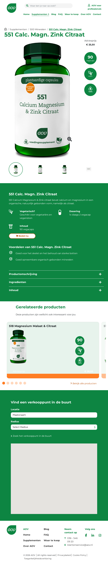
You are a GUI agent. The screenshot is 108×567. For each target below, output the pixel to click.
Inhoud (13, 290)
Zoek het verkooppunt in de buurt (32, 436)
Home (26, 14)
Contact (97, 14)
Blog (53, 14)
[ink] (92, 535)
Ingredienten (17, 282)
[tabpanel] (53, 350)
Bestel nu (22, 236)
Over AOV (86, 14)
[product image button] (69, 140)
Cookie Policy (79, 555)
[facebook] (86, 535)
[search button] (27, 5)
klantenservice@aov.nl (80, 545)
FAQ (60, 14)
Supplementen (39, 14)
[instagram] (100, 535)
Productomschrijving (23, 274)
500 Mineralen (38, 29)
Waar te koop (72, 14)
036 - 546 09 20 (72, 540)
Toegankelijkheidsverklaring (37, 558)
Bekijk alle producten (85, 383)
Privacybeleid (64, 555)
